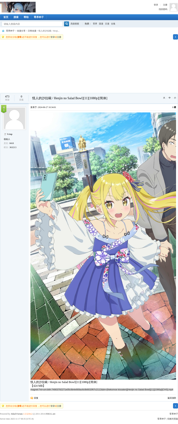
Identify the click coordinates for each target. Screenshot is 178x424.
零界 (95, 23)
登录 (156, 5)
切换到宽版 (172, 419)
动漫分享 (21, 31)
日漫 (107, 23)
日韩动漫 (32, 31)
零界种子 (18, 7)
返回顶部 (171, 398)
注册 (165, 5)
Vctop (9, 134)
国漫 (101, 23)
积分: (6, 147)
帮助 (26, 17)
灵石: (6, 143)
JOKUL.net (50, 414)
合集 (113, 23)
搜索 (16, 17)
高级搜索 (74, 23)
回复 (36, 398)
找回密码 (163, 9)
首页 (5, 17)
